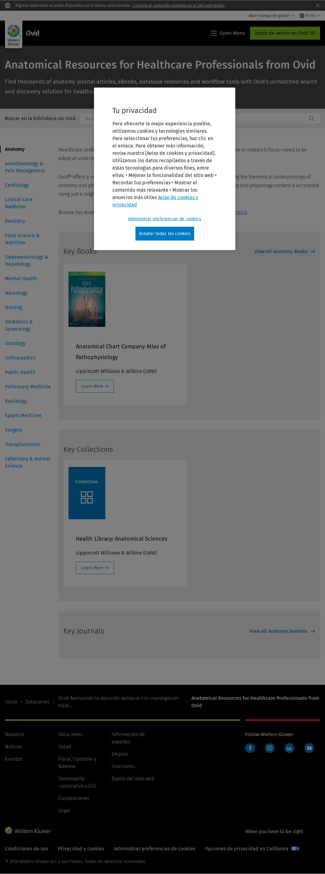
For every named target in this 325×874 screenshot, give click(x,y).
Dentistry (15, 221)
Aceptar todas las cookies (165, 233)
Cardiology (17, 185)
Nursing (13, 307)
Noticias (13, 747)
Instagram (270, 748)
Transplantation (22, 444)
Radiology (16, 401)
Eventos (13, 759)
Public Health (20, 372)
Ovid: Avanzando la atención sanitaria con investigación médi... (118, 701)
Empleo (120, 754)
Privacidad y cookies (81, 849)
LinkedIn (289, 748)
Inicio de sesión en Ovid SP (285, 33)
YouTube (309, 748)
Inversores (123, 766)
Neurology (16, 293)
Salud (64, 747)
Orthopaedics (20, 358)
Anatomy (15, 149)
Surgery (13, 430)
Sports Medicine (23, 415)
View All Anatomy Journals (278, 631)
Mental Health (21, 278)
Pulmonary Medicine (28, 387)
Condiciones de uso (26, 849)
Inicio (11, 702)
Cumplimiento (73, 798)
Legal (64, 810)
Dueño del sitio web (133, 779)
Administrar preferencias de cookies (154, 849)
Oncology (15, 343)
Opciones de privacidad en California (246, 849)
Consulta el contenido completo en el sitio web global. (179, 5)
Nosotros (14, 734)
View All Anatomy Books (280, 251)
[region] (164, 169)
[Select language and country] (310, 16)
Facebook (250, 748)
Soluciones (37, 702)
